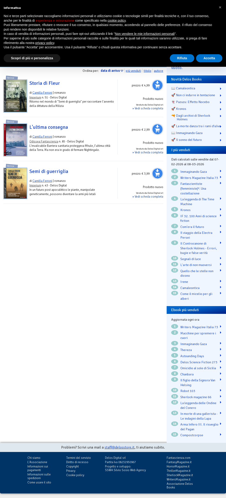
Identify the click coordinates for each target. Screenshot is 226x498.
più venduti (133, 71)
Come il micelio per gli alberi (196, 296)
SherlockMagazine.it (180, 475)
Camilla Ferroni (42, 93)
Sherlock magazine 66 (195, 397)
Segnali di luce (190, 259)
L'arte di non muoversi (196, 265)
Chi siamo (33, 458)
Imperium (35, 97)
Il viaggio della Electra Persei (196, 235)
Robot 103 (187, 391)
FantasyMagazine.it (179, 462)
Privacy (70, 471)
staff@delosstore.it (119, 447)
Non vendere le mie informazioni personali (144, 34)
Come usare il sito (39, 482)
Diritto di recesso (77, 462)
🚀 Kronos (178, 109)
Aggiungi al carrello (157, 85)
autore (158, 71)
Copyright (72, 466)
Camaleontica (190, 288)
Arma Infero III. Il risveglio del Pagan (199, 426)
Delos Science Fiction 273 (198, 362)
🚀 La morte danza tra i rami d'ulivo (196, 126)
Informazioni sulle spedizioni (39, 476)
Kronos (185, 210)
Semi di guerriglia (48, 171)
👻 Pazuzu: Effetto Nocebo (190, 102)
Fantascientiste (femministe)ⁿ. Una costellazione (193, 188)
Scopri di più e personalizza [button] (32, 58)
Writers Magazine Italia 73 (199, 178)
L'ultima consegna (48, 127)
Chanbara (187, 374)
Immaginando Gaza (193, 172)
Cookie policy (75, 475)
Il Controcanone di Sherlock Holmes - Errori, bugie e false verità (198, 248)
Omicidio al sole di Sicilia (198, 368)
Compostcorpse (191, 435)
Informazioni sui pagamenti (37, 468)
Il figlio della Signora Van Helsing (197, 382)
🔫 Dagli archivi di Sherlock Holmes (190, 117)
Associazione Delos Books (180, 485)
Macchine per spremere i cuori (198, 335)
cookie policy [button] (117, 20)
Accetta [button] (209, 58)
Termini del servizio (78, 458)
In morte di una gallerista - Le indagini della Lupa (199, 416)
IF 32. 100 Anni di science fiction (198, 218)
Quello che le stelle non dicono (196, 273)
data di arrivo (110, 71)
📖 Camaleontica (183, 88)
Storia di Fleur (44, 83)
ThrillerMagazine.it (178, 471)
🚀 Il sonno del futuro (186, 140)
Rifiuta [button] (182, 58)
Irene (184, 282)
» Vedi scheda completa (147, 108)
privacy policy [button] (44, 43)
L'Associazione (37, 462)
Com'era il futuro (192, 227)
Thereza (186, 350)
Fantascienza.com (178, 458)
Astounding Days (192, 356)
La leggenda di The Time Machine (197, 201)
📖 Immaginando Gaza (186, 133)
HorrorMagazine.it (178, 466)
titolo (147, 71)
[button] (220, 7)
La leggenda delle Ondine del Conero (198, 405)
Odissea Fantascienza (43, 141)
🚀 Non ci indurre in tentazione (193, 95)
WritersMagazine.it (178, 479)
